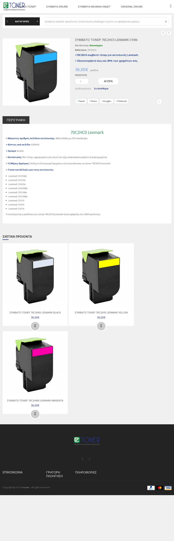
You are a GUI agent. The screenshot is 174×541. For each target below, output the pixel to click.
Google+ (107, 101)
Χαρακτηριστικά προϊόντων (54, 514)
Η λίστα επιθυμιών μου (55, 505)
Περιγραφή (16, 120)
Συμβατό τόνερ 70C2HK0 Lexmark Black (35, 312)
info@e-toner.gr (16, 511)
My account (52, 493)
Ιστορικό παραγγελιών (57, 498)
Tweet (81, 101)
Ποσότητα (81, 75)
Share (93, 101)
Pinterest (122, 101)
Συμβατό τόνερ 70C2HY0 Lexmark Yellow (101, 312)
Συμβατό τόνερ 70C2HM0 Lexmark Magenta (35, 399)
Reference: (81, 49)
